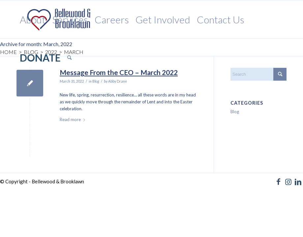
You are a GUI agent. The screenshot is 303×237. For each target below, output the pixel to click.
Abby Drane (117, 81)
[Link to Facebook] (278, 182)
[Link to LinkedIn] (298, 182)
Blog (95, 81)
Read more (74, 119)
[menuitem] (32, 19)
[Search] (69, 58)
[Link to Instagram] (288, 182)
